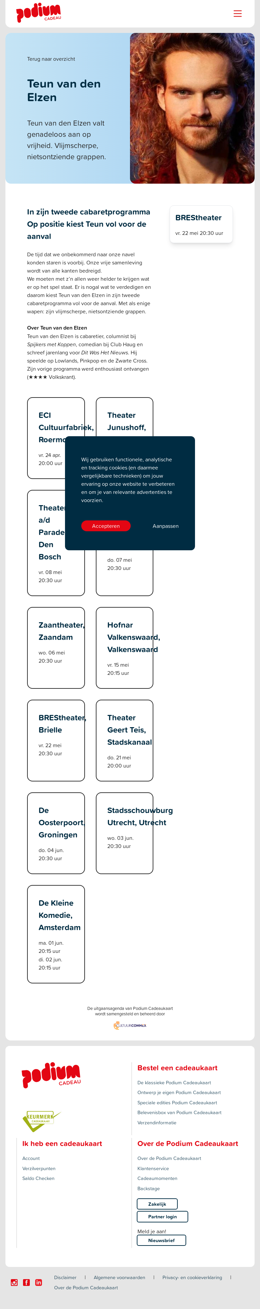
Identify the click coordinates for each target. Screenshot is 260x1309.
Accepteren (106, 526)
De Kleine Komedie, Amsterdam (60, 915)
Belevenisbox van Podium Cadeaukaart (179, 1112)
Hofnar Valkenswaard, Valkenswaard (133, 637)
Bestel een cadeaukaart (177, 1067)
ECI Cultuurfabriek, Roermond (66, 427)
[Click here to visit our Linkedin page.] (38, 1282)
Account (31, 1158)
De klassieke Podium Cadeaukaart (174, 1082)
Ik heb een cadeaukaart (62, 1143)
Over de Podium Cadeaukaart (169, 1158)
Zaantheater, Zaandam (62, 631)
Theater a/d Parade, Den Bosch (53, 532)
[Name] (238, 13)
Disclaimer (65, 1277)
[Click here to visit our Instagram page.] (14, 1282)
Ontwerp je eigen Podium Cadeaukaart (179, 1092)
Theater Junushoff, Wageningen (130, 427)
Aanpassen (166, 526)
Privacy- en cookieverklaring (192, 1277)
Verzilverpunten (39, 1168)
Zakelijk (157, 1203)
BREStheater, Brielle (62, 723)
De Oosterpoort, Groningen (62, 822)
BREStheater (198, 217)
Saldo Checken (38, 1178)
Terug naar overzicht (51, 58)
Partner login (162, 1216)
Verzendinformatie (156, 1122)
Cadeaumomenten (157, 1178)
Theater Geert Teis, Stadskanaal (129, 730)
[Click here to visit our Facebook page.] (26, 1282)
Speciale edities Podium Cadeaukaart (177, 1102)
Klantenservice (153, 1168)
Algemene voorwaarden (119, 1277)
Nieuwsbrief (161, 1240)
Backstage (148, 1188)
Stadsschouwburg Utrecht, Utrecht (140, 816)
